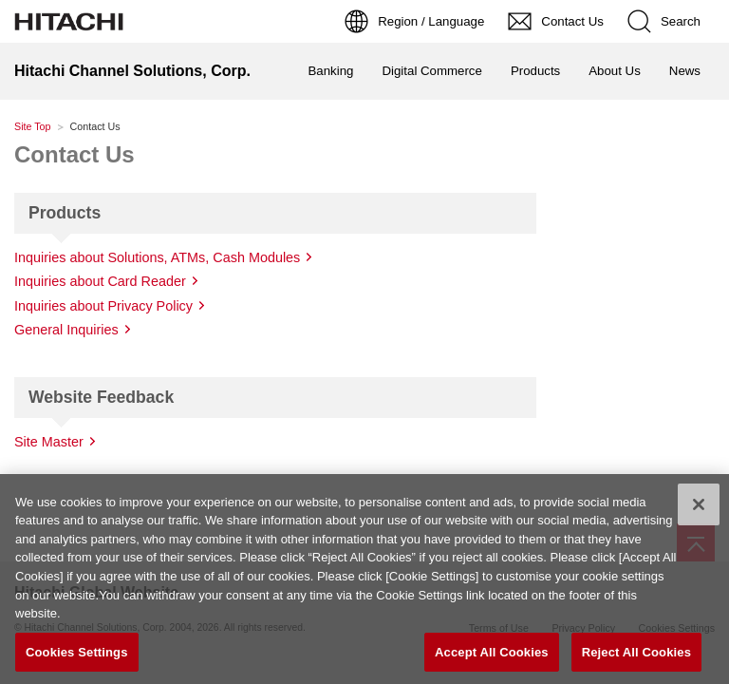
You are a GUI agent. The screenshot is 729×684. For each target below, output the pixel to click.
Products (535, 71)
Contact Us (74, 154)
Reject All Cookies (636, 656)
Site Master (49, 441)
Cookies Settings (77, 656)
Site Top (32, 126)
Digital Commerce (431, 71)
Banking (331, 71)
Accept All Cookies (492, 656)
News (685, 71)
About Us (615, 71)
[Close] (699, 508)
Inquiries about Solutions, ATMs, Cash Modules (157, 257)
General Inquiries (66, 329)
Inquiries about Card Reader (100, 281)
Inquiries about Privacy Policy (103, 306)
